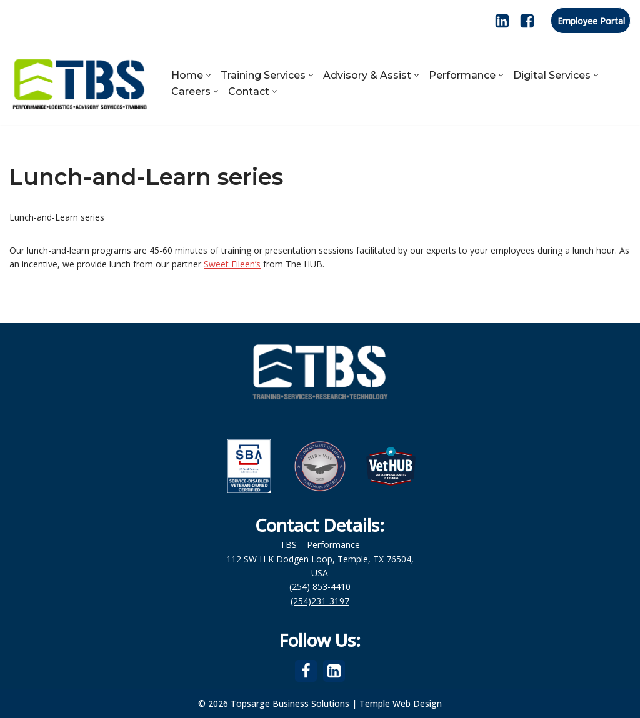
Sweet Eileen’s (232, 264)
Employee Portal (591, 21)
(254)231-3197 (320, 601)
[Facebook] (527, 21)
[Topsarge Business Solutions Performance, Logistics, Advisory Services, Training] (79, 83)
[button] (208, 75)
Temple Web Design (400, 703)
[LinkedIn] (502, 21)
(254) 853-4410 (320, 586)
